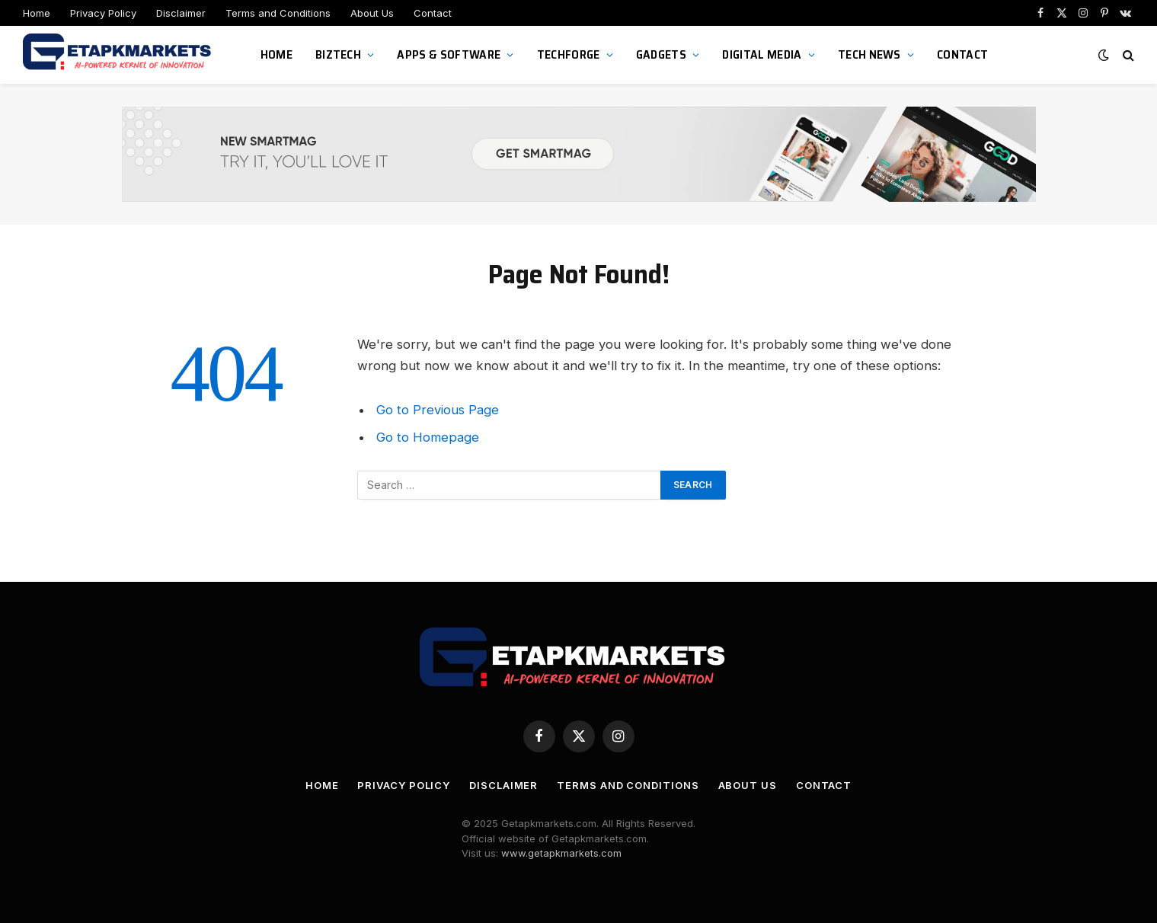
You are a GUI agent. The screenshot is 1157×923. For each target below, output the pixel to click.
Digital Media (761, 54)
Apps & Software (448, 54)
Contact (433, 13)
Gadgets (661, 54)
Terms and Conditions (278, 13)
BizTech (338, 54)
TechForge (568, 54)
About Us (372, 13)
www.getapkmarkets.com (561, 853)
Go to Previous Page (437, 409)
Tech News (869, 54)
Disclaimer (181, 13)
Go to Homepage (427, 437)
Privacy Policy (103, 13)
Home (36, 13)
